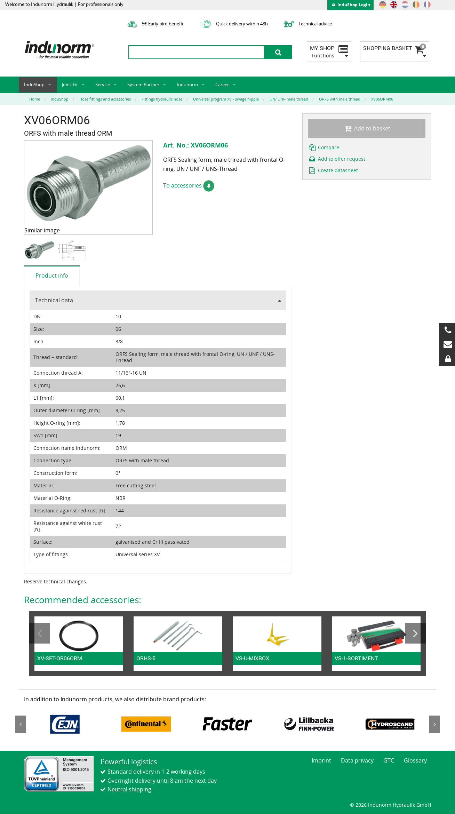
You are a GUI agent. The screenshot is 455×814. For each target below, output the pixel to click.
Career (222, 84)
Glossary (415, 760)
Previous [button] (39, 633)
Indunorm (187, 84)
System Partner (143, 84)
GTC (388, 760)
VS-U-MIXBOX (252, 658)
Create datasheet (333, 170)
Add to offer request (336, 158)
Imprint (321, 760)
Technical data (54, 300)
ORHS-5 (145, 658)
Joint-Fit (70, 84)
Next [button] (415, 633)
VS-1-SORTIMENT (356, 658)
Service (102, 84)
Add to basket (366, 128)
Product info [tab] (51, 275)
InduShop (34, 84)
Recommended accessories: (82, 599)
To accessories (188, 185)
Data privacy (357, 760)
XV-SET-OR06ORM (59, 658)
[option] (40, 250)
